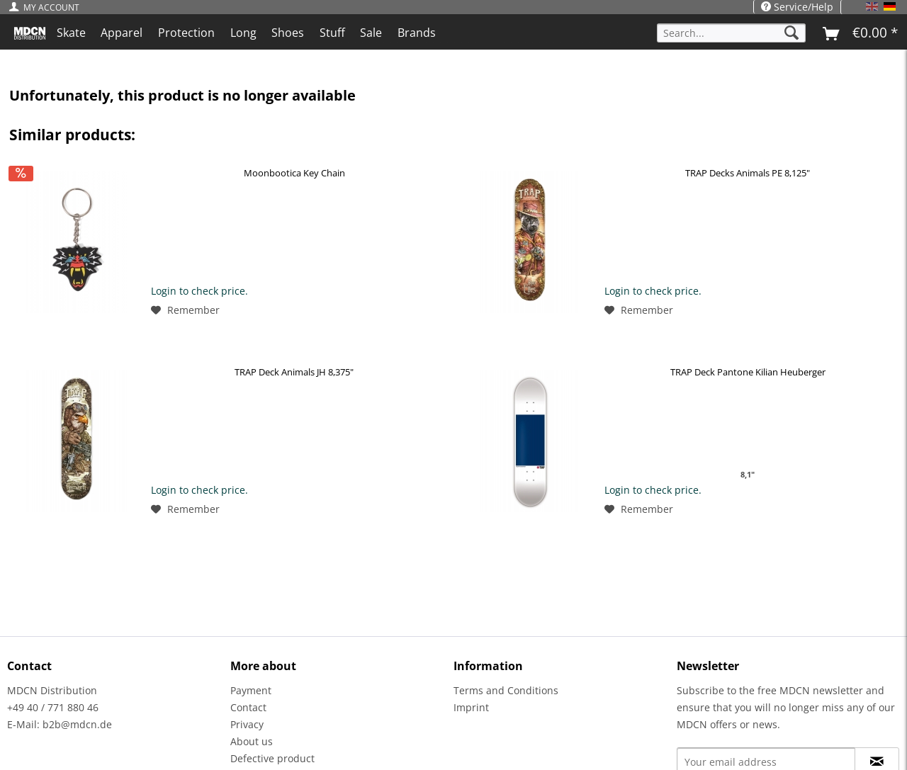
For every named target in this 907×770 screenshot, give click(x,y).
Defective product (272, 758)
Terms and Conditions (506, 690)
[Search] (791, 33)
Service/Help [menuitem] (797, 6)
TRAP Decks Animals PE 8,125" (747, 172)
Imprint (471, 707)
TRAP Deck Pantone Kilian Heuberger (748, 372)
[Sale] (371, 32)
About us (251, 741)
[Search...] (731, 33)
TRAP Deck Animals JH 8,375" (294, 372)
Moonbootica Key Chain (294, 172)
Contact (248, 707)
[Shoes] (288, 32)
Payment (250, 690)
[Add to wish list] (185, 310)
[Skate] (71, 32)
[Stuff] (332, 32)
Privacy (247, 724)
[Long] (243, 32)
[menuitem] (47, 7)
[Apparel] (122, 32)
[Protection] (186, 32)
